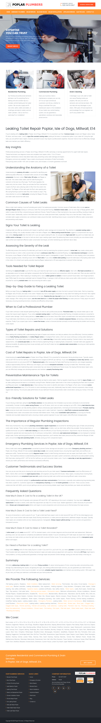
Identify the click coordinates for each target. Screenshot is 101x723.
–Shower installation (23, 608)
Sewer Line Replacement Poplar (14, 692)
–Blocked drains (43, 594)
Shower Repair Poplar (12, 698)
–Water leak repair (88, 608)
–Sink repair (52, 608)
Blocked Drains (42, 12)
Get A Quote (88, 659)
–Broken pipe (71, 603)
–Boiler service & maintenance (72, 601)
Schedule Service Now (86, 4)
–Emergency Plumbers (45, 601)
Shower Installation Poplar (13, 695)
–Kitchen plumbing (24, 606)
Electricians (81, 12)
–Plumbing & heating (84, 606)
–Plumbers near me (71, 606)
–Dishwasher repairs (53, 591)
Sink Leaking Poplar (11, 701)
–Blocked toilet (61, 603)
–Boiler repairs (69, 589)
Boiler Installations (55, 12)
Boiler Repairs (31, 12)
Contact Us (90, 12)
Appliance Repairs (69, 12)
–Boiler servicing (56, 584)
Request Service (13, 46)
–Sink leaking (44, 608)
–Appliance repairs (32, 589)
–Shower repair (34, 608)
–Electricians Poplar (22, 603)
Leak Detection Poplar (12, 686)
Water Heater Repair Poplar (13, 706)
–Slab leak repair (62, 608)
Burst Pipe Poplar (11, 680)
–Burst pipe (79, 603)
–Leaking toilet (59, 606)
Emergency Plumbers (18, 12)
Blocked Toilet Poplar (12, 677)
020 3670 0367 (68, 5)
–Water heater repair (74, 608)
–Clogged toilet (89, 603)
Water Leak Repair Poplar (13, 709)
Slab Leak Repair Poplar (12, 704)
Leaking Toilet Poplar (12, 689)
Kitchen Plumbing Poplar (13, 683)
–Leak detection (50, 606)
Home (8, 12)
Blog (31, 698)
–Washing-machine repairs (38, 591)
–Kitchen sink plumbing (37, 606)
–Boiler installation (32, 584)
